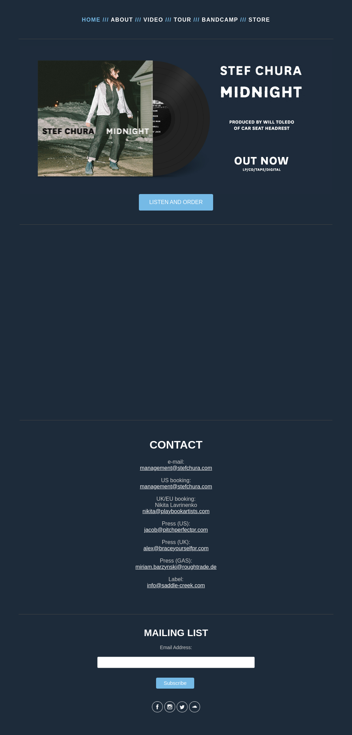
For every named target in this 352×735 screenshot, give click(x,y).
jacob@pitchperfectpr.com (176, 530)
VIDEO (153, 20)
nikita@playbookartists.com (176, 511)
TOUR (182, 20)
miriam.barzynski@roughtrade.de (176, 567)
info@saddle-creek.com (176, 585)
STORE (259, 20)
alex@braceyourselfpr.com (176, 548)
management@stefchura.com (176, 468)
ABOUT (122, 20)
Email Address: (176, 647)
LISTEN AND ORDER (176, 202)
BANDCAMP (220, 20)
